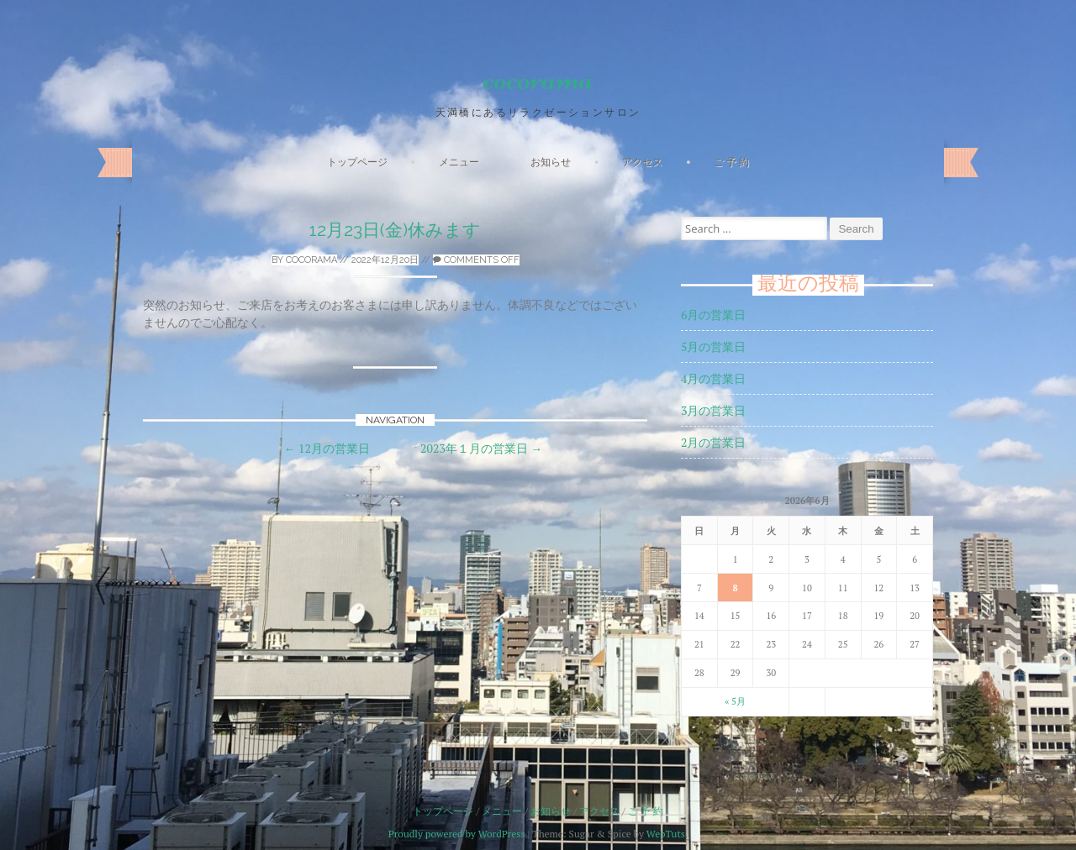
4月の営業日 (713, 378)
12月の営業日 (327, 448)
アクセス (642, 161)
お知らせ (550, 161)
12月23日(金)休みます (395, 229)
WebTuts (665, 833)
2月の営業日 (713, 442)
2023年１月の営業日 (481, 448)
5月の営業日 (713, 346)
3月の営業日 (713, 410)
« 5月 (735, 701)
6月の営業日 (713, 315)
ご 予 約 (731, 161)
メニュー (459, 161)
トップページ (357, 161)
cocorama (538, 78)
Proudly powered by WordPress (456, 833)
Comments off (476, 259)
